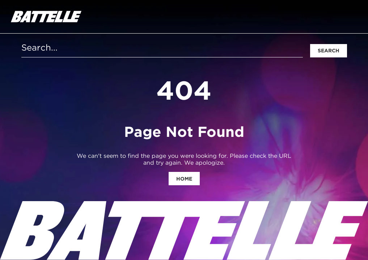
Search (328, 50)
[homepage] (46, 16)
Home (184, 179)
